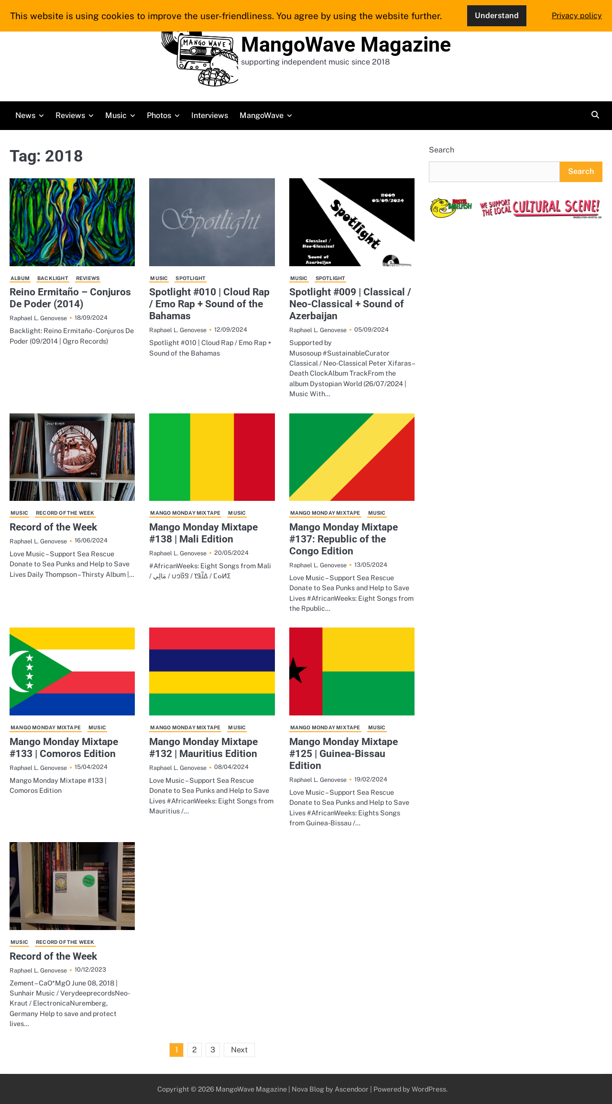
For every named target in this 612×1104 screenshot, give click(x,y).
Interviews (209, 115)
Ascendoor (352, 1089)
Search (441, 149)
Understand (497, 15)
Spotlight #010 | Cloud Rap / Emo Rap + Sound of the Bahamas (209, 304)
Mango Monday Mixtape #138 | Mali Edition (203, 533)
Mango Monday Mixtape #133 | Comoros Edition (64, 747)
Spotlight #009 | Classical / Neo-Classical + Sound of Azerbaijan (350, 304)
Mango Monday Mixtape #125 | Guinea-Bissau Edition (343, 753)
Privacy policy (577, 15)
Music (116, 115)
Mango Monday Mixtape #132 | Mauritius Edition (203, 747)
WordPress (429, 1089)
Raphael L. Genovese (38, 318)
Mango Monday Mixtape (185, 513)
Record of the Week (65, 513)
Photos (159, 115)
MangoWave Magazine (346, 44)
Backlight (52, 278)
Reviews (70, 115)
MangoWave (262, 115)
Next (239, 1049)
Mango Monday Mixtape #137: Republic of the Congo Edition (343, 539)
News (25, 115)
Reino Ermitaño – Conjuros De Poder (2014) (70, 298)
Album (20, 278)
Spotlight (190, 278)
